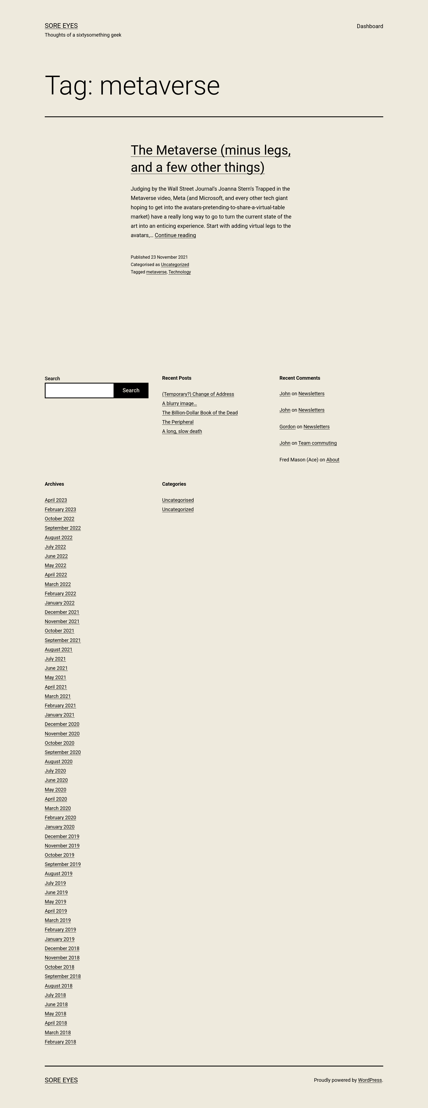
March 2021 (58, 696)
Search (52, 378)
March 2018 (58, 1032)
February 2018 (60, 1042)
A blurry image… (179, 403)
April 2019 (56, 911)
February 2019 (60, 929)
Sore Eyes (61, 26)
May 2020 (55, 789)
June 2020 (56, 780)
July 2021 (55, 659)
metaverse (156, 272)
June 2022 (56, 556)
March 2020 (58, 808)
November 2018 (62, 957)
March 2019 (58, 920)
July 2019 (55, 883)
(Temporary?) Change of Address (198, 394)
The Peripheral (178, 422)
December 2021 (62, 612)
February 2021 (60, 705)
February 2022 (60, 593)
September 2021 (63, 640)
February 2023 (60, 509)
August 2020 (59, 761)
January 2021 (60, 715)
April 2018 (56, 1023)
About (333, 459)
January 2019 (60, 939)
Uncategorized (175, 264)
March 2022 (58, 584)
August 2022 (59, 537)
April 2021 (56, 687)
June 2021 (56, 668)
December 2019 (62, 836)
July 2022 (55, 547)
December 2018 (62, 948)
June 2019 (56, 892)
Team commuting (317, 443)
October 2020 (59, 743)
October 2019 (59, 855)
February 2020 (60, 817)
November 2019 (62, 845)
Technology (179, 272)
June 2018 (56, 1004)
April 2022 (56, 574)
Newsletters (311, 393)
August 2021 (59, 649)
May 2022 (55, 565)
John (285, 393)
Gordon (288, 426)
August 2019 (59, 873)
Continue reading (175, 235)
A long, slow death (182, 431)
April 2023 (56, 500)
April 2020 (56, 799)
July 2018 (55, 995)
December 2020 (62, 724)
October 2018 (59, 967)
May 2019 (55, 901)
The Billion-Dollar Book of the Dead (200, 413)
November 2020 (62, 733)
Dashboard (370, 26)
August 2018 (59, 986)
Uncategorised (178, 500)
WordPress (370, 1080)
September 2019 (63, 864)
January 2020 (60, 827)
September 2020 (63, 752)
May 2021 (55, 677)
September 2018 (63, 976)
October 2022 (59, 518)
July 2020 (55, 771)
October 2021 (59, 630)
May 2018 (55, 1013)
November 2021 (62, 621)
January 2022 (60, 603)
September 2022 (63, 528)
